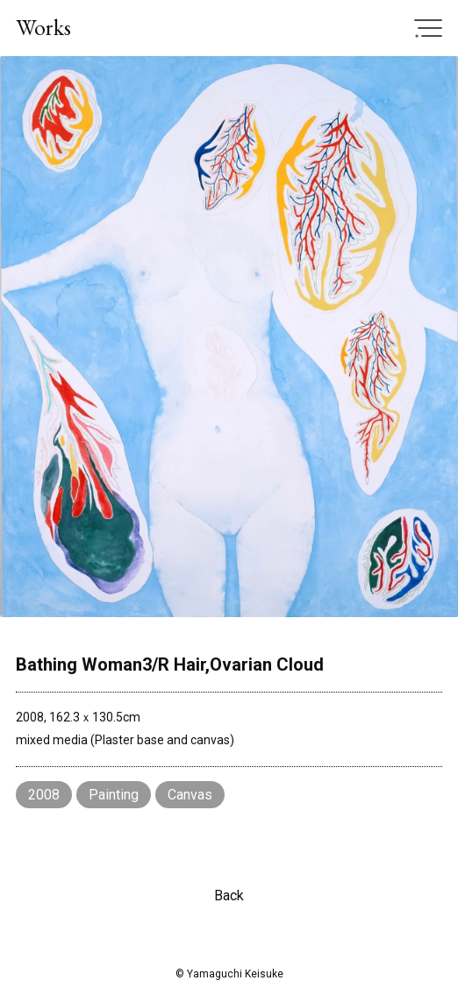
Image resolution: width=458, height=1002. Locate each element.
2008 (44, 794)
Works (43, 27)
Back (229, 895)
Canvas (190, 794)
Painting (114, 794)
